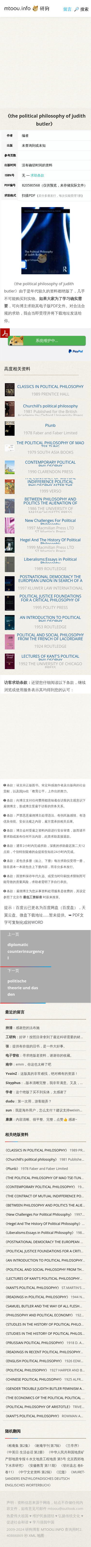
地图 (40, 1535)
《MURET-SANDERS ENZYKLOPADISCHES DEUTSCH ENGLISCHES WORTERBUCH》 (45, 1478)
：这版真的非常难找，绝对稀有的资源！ (41, 1073)
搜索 (84, 9)
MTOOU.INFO (52, 1529)
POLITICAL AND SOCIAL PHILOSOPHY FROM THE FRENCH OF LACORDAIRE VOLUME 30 (50, 639)
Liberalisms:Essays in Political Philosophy (50, 561)
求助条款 (37, 175)
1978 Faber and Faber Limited (36, 1168)
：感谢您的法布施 (22, 1027)
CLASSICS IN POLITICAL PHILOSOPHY (50, 387)
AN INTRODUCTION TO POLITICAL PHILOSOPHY (50, 619)
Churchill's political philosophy (50, 406)
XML (32, 1535)
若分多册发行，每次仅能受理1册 (60, 196)
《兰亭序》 (72, 1445)
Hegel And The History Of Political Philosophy (50, 542)
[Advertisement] (45, 62)
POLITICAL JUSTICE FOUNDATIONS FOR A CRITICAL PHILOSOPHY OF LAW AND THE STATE (50, 600)
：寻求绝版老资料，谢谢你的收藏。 (39, 1055)
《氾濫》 (61, 1472)
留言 (67, 9)
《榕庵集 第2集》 (18, 1445)
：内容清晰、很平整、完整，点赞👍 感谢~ (40, 1119)
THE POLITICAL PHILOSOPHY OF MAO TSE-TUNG (50, 445)
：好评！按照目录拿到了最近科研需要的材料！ (45, 1037)
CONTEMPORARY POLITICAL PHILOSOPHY (50, 464)
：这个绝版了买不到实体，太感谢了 (35, 1091)
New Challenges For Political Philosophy (50, 522)
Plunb (50, 425)
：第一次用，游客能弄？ (28, 1101)
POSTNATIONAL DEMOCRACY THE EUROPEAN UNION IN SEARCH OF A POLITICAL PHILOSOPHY (50, 580)
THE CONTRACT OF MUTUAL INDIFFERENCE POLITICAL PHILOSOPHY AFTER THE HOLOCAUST (50, 483)
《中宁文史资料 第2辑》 (35, 1472)
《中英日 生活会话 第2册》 (25, 1452)
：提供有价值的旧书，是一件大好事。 (35, 1046)
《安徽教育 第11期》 (42, 1465)
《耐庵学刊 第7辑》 (48, 1445)
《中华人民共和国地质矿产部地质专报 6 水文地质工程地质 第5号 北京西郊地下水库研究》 (44, 1458)
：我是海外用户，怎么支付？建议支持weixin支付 (45, 1110)
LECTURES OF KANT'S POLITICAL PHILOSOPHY (50, 658)
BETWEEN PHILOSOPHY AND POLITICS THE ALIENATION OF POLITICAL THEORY (50, 503)
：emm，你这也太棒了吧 (27, 1064)
